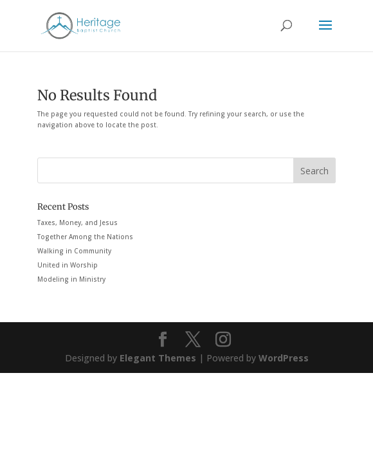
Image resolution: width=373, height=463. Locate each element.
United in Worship (67, 264)
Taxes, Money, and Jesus (77, 222)
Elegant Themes (158, 358)
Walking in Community (74, 250)
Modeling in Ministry (71, 279)
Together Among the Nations (85, 236)
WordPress (284, 358)
